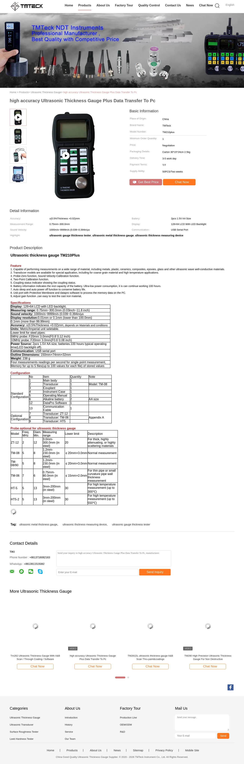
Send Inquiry (155, 572)
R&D (122, 731)
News (190, 5)
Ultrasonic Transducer (21, 724)
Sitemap (138, 750)
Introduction (71, 717)
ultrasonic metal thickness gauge (38, 524)
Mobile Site (192, 750)
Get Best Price (145, 182)
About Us (103, 5)
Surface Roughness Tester (24, 731)
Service (69, 731)
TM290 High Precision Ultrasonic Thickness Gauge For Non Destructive (207, 657)
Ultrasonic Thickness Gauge (25, 717)
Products (84, 5)
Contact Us (173, 5)
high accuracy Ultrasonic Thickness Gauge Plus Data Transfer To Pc (100, 92)
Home (69, 5)
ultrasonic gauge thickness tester (131, 524)
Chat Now (206, 5)
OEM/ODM (126, 724)
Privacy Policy (164, 750)
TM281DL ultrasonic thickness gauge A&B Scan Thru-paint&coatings (150, 657)
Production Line (128, 717)
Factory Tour (124, 5)
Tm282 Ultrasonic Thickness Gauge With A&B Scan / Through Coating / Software (35, 657)
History (68, 724)
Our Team (70, 738)
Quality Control (149, 5)
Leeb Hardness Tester (21, 738)
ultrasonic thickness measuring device (85, 524)
